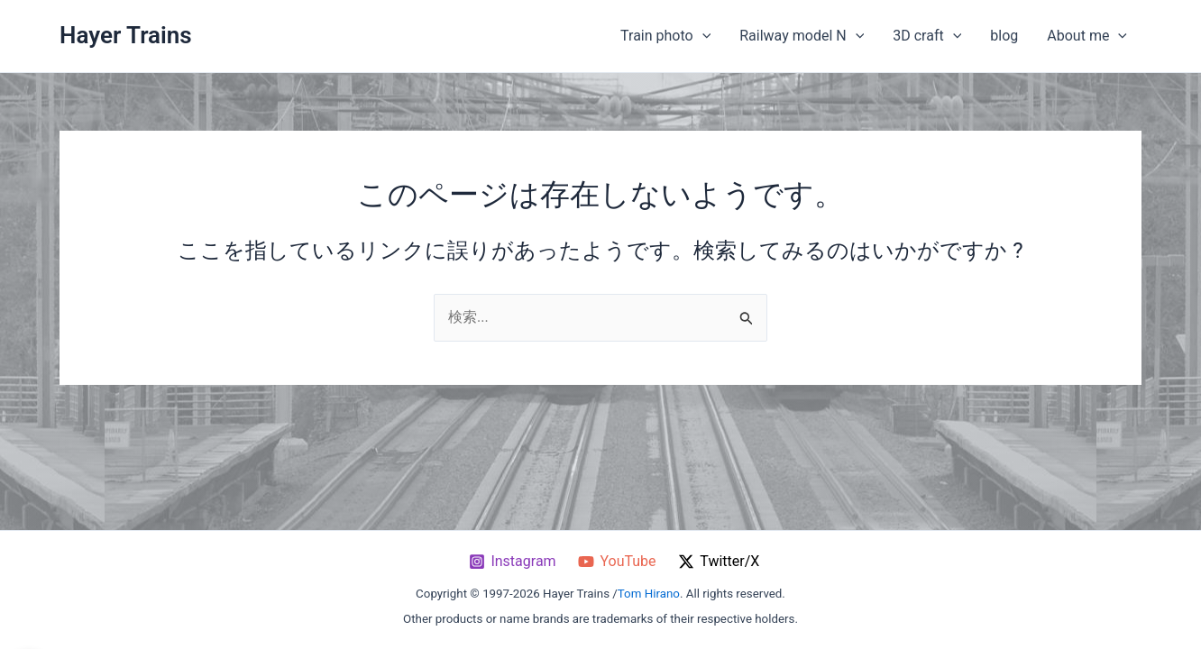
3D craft (927, 36)
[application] (702, 36)
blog (1004, 35)
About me (1087, 36)
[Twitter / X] (719, 561)
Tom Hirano (649, 593)
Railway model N (801, 36)
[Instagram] (512, 561)
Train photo (665, 36)
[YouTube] (617, 561)
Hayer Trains (126, 35)
